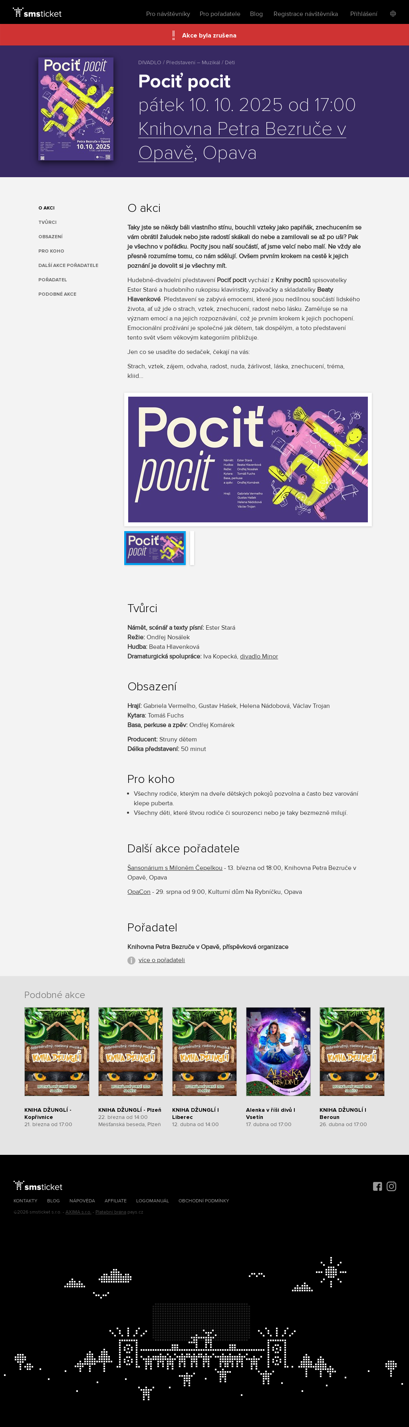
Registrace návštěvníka (306, 14)
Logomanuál (152, 1201)
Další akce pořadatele (68, 266)
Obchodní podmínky (204, 1201)
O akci (46, 208)
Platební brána (110, 1212)
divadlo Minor (259, 656)
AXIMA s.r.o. (78, 1212)
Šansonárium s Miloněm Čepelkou (174, 868)
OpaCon (139, 892)
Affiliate (116, 1201)
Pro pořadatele (220, 14)
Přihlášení (363, 14)
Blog (256, 14)
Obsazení (50, 237)
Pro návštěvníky (168, 14)
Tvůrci (47, 222)
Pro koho (51, 251)
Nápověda (82, 1201)
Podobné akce (57, 294)
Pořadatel (52, 280)
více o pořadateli (162, 960)
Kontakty (26, 1201)
